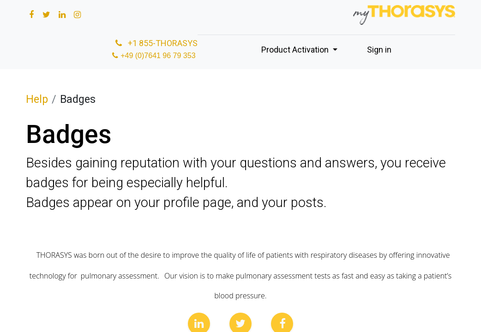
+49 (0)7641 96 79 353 (159, 55)
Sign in (379, 49)
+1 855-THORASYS (156, 43)
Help (37, 99)
